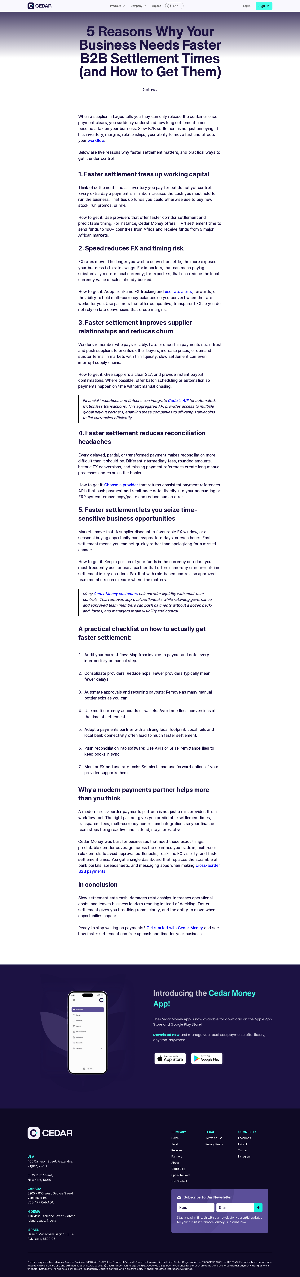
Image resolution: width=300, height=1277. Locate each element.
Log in (246, 6)
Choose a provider (121, 485)
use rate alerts (178, 291)
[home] (39, 5)
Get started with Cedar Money (175, 927)
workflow (96, 140)
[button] (118, 6)
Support (156, 6)
